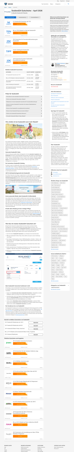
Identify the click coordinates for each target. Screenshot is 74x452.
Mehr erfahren (65, 31)
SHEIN (53, 276)
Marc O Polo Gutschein (56, 185)
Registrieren (62, 0)
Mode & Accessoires (55, 287)
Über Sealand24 (54, 95)
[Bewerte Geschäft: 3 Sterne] (54, 86)
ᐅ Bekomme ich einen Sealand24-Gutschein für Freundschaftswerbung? (21, 101)
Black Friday (40, 450)
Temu (65, 276)
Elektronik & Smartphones (26, 450)
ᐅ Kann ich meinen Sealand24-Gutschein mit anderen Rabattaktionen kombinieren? (21, 105)
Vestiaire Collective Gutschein (57, 194)
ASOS (53, 258)
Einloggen (68, 0)
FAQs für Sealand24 (55, 99)
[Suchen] (66, 4)
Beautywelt (54, 260)
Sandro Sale (54, 228)
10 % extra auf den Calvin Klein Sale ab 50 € (25, 371)
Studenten (39, 448)
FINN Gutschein (62, 244)
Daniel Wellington (55, 262)
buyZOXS (63, 260)
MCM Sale (53, 196)
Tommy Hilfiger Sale (55, 221)
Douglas (58, 265)
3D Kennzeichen (55, 255)
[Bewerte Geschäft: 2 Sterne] (53, 86)
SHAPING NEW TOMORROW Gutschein (59, 235)
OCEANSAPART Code (56, 203)
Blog (58, 0)
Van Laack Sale (54, 215)
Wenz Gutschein (55, 231)
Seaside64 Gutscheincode (56, 242)
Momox (53, 269)
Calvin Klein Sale (55, 208)
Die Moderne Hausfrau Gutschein (58, 226)
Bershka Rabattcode (55, 187)
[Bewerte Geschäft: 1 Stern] (51, 86)
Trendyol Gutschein (63, 208)
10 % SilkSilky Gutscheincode (21, 361)
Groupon (53, 267)
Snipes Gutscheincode (56, 192)
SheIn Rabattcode (55, 182)
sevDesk (62, 274)
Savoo (5, 7)
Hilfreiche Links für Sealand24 (57, 97)
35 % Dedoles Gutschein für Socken (22, 341)
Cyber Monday (40, 451)
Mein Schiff (64, 267)
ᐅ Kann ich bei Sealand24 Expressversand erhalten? (17, 110)
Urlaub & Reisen (24, 448)
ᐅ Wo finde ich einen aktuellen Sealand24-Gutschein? (17, 96)
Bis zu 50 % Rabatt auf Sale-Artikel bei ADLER (25, 422)
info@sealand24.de (20, 314)
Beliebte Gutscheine (41, 447)
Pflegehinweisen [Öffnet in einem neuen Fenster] (36, 213)
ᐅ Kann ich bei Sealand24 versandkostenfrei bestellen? (18, 108)
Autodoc (61, 258)
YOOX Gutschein (55, 201)
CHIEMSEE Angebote (55, 233)
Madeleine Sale (54, 244)
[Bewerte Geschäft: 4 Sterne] (56, 86)
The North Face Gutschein (56, 205)
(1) (22, 17)
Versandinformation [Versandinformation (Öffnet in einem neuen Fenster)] (56, 174)
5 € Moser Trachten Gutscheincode (22, 391)
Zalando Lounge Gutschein (56, 198)
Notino (5, 451)
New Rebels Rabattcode (62, 228)
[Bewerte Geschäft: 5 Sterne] (57, 86)
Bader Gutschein (55, 247)
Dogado (53, 265)
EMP (62, 265)
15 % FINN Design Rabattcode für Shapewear (25, 381)
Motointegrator (54, 271)
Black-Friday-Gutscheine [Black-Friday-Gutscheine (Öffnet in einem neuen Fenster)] (58, 447)
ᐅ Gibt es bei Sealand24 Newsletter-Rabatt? (15, 99)
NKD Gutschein (54, 240)
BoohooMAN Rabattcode (56, 189)
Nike (5, 447)
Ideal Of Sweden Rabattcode (57, 212)
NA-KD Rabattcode (61, 196)
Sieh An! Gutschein (63, 231)
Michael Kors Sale (55, 224)
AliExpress (61, 255)
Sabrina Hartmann (61, 63)
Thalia (53, 278)
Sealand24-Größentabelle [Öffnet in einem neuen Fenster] (26, 202)
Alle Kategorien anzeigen (55, 289)
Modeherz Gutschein (63, 215)
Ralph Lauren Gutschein (56, 219)
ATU (56, 258)
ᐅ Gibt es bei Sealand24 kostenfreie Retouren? (16, 113)
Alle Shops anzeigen (54, 249)
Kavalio (58, 267)
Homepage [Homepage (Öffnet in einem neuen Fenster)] (54, 172)
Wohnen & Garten (24, 451)
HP (5, 448)
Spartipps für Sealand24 (56, 93)
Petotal (53, 274)
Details (41, 26)
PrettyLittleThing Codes (56, 238)
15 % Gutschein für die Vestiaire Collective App (25, 351)
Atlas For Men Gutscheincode (57, 210)
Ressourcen (56, 448)
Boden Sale (62, 182)
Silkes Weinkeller (59, 276)
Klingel (5, 450)
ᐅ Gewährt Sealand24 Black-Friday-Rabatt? (15, 116)
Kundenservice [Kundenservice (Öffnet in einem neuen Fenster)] (55, 175)
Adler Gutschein (62, 240)
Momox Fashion (59, 269)
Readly (57, 274)
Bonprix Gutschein (55, 217)
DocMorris (62, 262)
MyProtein (61, 271)
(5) (10, 17)
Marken (9, 7)
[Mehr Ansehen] (68, 285)
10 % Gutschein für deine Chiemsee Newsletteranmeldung (22, 412)
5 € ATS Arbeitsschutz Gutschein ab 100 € (24, 401)
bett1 (59, 260)
